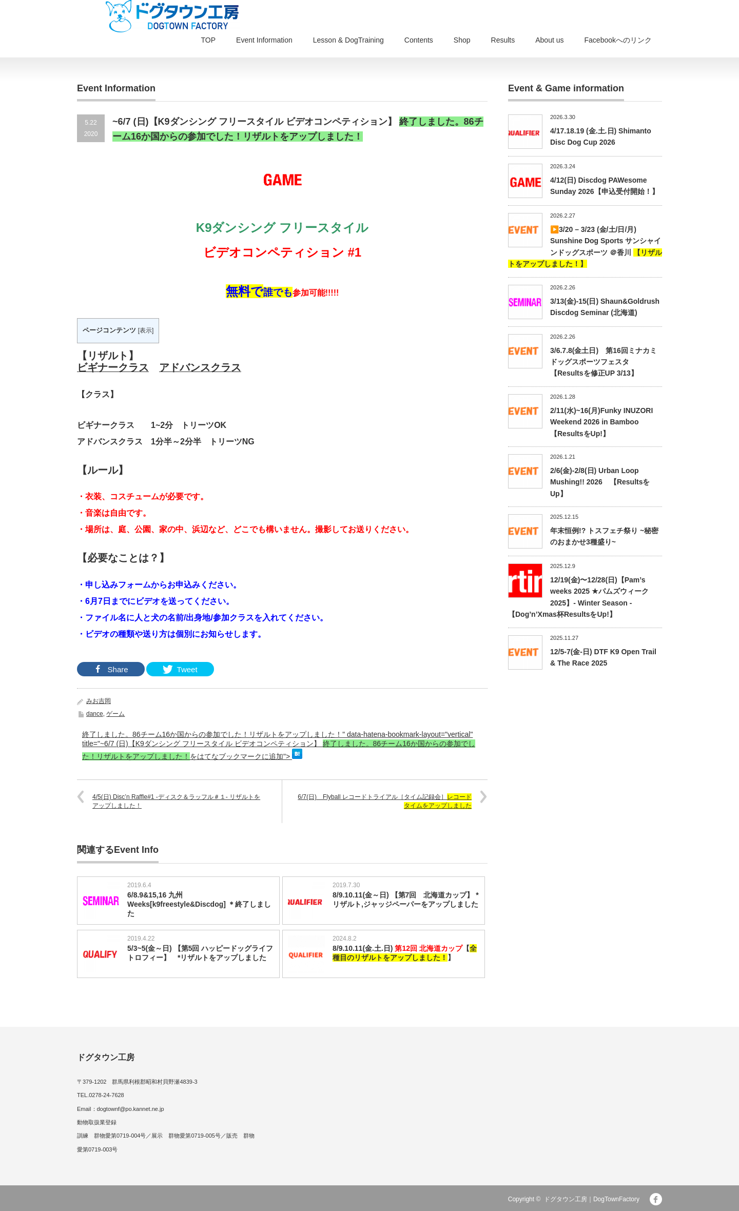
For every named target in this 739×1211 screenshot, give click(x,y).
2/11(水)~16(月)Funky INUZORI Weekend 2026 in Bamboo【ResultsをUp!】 (601, 422)
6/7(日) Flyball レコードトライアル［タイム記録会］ (385, 801)
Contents (418, 40)
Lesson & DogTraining (348, 40)
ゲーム (115, 713)
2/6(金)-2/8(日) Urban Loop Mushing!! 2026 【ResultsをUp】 (600, 482)
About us (549, 40)
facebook (656, 1199)
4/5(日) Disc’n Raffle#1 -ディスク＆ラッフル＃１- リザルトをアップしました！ (176, 801)
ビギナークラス (113, 367)
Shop (462, 40)
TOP (208, 40)
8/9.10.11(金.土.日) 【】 (405, 953)
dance (94, 713)
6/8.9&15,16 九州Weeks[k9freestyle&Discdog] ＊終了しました (199, 904)
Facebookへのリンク (618, 40)
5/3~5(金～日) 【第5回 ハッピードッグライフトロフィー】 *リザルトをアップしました (200, 953)
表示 (146, 330)
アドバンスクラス (200, 367)
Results (503, 40)
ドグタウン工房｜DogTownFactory (591, 1199)
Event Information (264, 40)
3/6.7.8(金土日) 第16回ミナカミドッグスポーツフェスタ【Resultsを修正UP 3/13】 (603, 362)
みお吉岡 (98, 701)
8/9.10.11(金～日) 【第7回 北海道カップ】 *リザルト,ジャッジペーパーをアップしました (406, 899)
